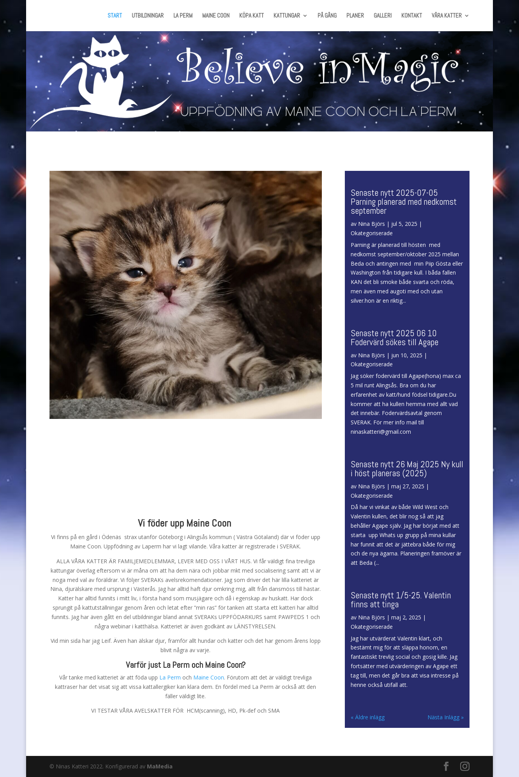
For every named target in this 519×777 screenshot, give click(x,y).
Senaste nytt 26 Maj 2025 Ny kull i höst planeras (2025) (407, 468)
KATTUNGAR (287, 16)
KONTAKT (411, 16)
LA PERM (182, 16)
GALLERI (383, 16)
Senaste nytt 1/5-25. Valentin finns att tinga (401, 599)
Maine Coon (208, 677)
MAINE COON (215, 16)
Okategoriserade (372, 233)
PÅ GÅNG (327, 16)
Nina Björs (371, 223)
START (115, 16)
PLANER (355, 16)
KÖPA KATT (251, 16)
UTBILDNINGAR (148, 16)
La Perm (170, 677)
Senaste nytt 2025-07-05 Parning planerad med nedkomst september (404, 201)
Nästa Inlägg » (445, 717)
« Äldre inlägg (368, 717)
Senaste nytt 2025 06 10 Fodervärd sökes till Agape (394, 337)
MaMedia (160, 766)
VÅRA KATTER (447, 16)
